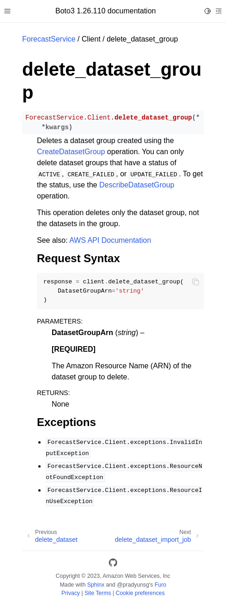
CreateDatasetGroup (71, 152)
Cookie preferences (140, 593)
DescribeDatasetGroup (136, 185)
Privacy (70, 593)
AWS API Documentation (110, 240)
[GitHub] (113, 564)
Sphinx (95, 585)
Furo (160, 585)
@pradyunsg (133, 585)
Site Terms (97, 593)
